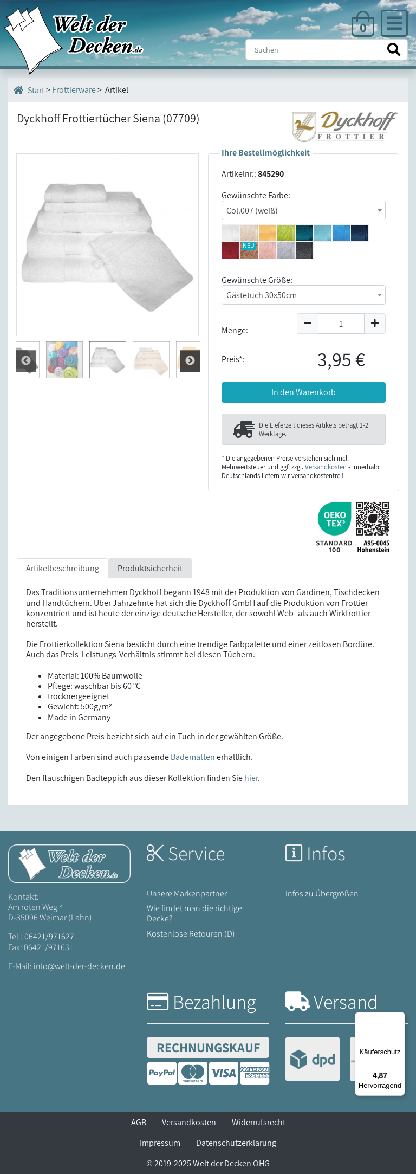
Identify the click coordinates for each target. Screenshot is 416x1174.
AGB (138, 1122)
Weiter (26, 360)
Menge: (235, 330)
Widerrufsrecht (258, 1122)
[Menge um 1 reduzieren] (307, 323)
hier (251, 778)
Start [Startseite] (29, 89)
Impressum (160, 1143)
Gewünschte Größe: (257, 280)
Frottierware (74, 90)
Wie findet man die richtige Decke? (194, 913)
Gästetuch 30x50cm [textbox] (261, 295)
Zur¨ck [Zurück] (190, 360)
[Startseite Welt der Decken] (69, 862)
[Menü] (398, 1018)
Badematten (193, 757)
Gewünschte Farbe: (256, 195)
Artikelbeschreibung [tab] (62, 568)
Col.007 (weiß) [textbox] (252, 210)
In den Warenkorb (303, 392)
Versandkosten (326, 467)
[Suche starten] (394, 49)
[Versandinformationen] (344, 1060)
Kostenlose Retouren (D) (191, 933)
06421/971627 (49, 936)
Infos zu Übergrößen (322, 893)
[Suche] (326, 49)
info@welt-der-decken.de (79, 966)
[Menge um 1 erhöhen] (375, 323)
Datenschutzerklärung (236, 1143)
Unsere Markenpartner (187, 893)
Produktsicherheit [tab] (150, 568)
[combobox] (304, 210)
